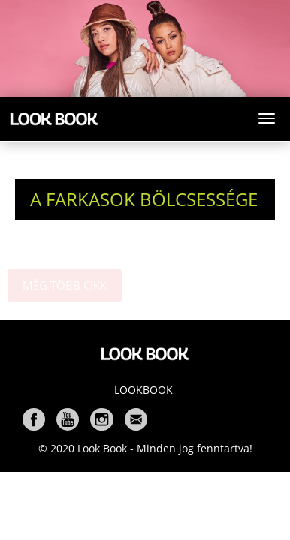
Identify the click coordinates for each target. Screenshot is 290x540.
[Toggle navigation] (266, 118)
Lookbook (143, 389)
